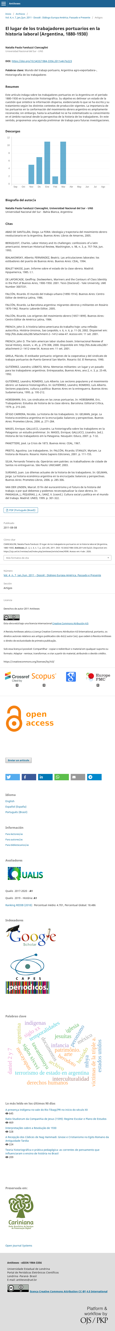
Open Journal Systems (18, 1245)
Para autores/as (14, 839)
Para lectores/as (14, 834)
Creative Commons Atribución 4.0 (70, 623)
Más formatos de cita (17, 557)
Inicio (8, 13)
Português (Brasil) (16, 812)
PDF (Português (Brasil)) (22, 510)
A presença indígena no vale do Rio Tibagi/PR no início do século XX (46, 1109)
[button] (12, 777)
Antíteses (14, 3)
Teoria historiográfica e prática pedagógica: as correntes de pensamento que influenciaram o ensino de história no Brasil (52, 1151)
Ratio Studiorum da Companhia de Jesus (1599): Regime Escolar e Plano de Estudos (56, 1119)
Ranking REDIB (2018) (18, 905)
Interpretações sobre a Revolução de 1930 (30, 1128)
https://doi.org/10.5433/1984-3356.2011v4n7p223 (42, 61)
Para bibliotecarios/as (17, 845)
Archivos (20, 13)
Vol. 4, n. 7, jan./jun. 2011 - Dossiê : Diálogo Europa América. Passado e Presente (47, 17)
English (9, 801)
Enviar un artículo (18, 760)
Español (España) (15, 806)
